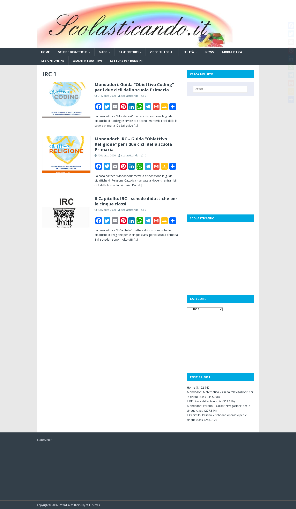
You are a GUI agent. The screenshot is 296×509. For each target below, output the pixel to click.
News (209, 52)
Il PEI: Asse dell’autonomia (204, 401)
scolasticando (130, 96)
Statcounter (44, 439)
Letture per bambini (126, 61)
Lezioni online (52, 61)
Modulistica (232, 52)
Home (45, 52)
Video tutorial (162, 52)
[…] (136, 125)
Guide (103, 52)
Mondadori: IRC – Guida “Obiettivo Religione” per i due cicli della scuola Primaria (133, 144)
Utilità (188, 52)
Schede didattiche (72, 52)
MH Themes (93, 505)
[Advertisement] (220, 127)
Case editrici (129, 52)
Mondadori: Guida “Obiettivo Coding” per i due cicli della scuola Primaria (134, 87)
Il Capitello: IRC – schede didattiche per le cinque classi (136, 201)
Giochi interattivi (87, 61)
